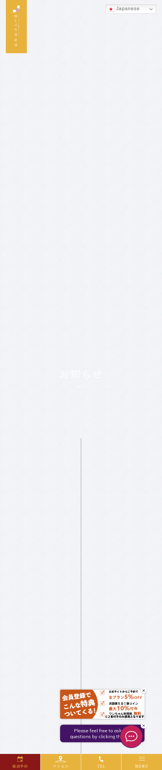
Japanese (123, 9)
